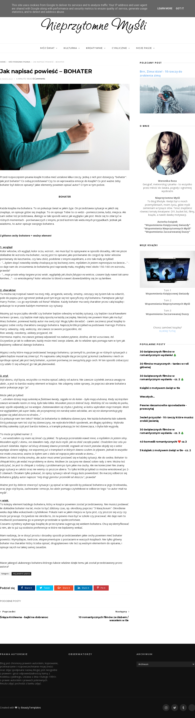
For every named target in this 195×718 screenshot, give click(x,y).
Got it (180, 8)
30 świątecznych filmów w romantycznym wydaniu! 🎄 (158, 353)
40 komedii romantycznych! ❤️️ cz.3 (163, 441)
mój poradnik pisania (19, 62)
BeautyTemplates (31, 707)
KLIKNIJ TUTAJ (167, 331)
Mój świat (47, 48)
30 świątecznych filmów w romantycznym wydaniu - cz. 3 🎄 (162, 431)
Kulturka (70, 48)
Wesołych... (147, 396)
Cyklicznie (119, 48)
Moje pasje (144, 48)
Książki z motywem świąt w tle (160, 388)
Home (3, 62)
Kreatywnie (94, 48)
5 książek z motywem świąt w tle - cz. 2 (165, 450)
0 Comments (39, 78)
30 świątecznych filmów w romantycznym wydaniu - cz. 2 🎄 (162, 377)
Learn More (164, 8)
